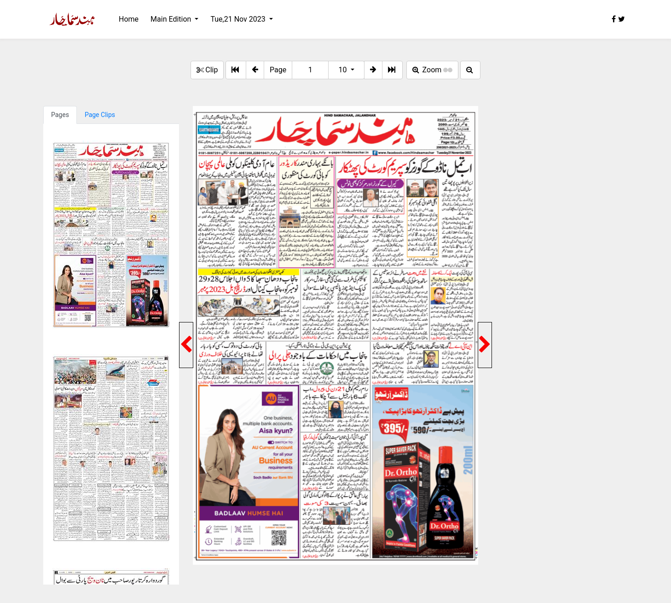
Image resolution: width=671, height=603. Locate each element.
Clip (207, 69)
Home (129, 19)
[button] (255, 70)
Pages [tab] (60, 114)
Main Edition (171, 19)
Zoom (432, 69)
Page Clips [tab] (100, 114)
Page (278, 69)
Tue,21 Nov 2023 (238, 19)
